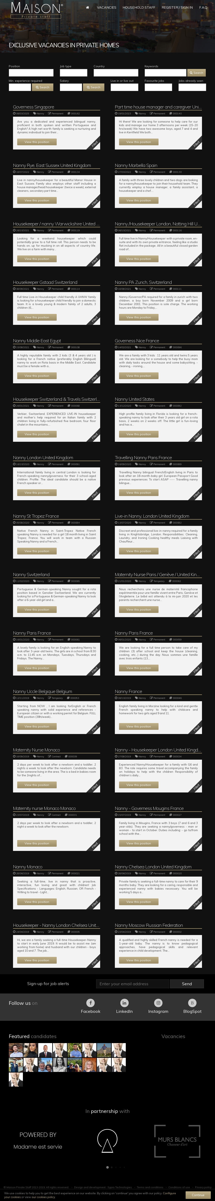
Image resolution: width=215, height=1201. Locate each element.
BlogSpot (192, 1006)
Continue (198, 1195)
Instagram (158, 1006)
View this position (37, 142)
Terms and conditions (150, 1187)
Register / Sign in (177, 7)
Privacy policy (203, 1187)
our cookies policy (43, 1197)
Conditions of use (179, 1187)
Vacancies (106, 7)
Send (187, 983)
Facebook (90, 1006)
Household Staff (139, 7)
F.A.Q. (203, 7)
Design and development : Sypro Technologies (103, 1187)
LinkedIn (124, 1006)
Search (196, 73)
